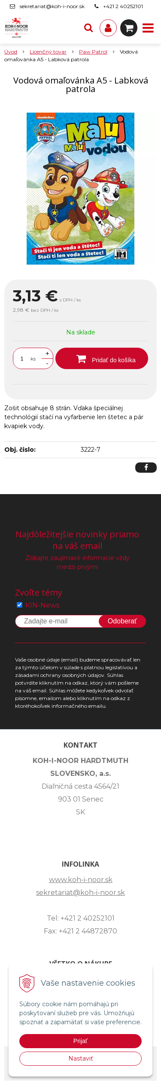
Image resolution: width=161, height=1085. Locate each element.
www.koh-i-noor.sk (80, 880)
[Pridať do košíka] (101, 358)
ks (33, 358)
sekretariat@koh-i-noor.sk (52, 6)
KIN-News (42, 605)
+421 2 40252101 (123, 6)
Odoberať (122, 621)
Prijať (80, 1040)
